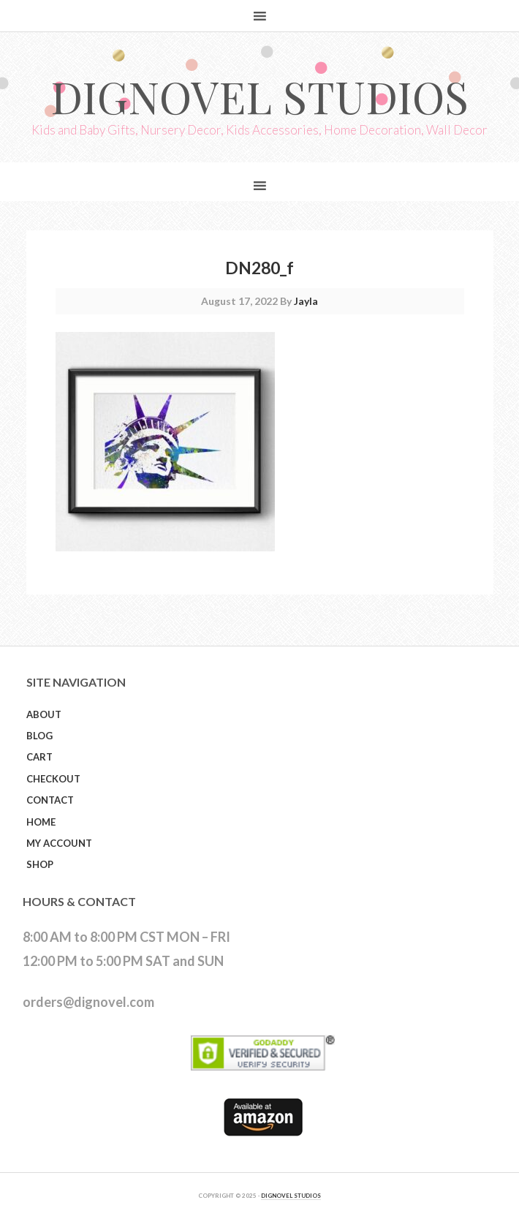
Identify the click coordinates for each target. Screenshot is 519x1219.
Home (41, 822)
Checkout (53, 779)
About (43, 714)
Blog (39, 735)
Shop (39, 864)
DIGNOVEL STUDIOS (291, 1195)
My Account (59, 843)
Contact (50, 800)
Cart (39, 757)
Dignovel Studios (259, 96)
